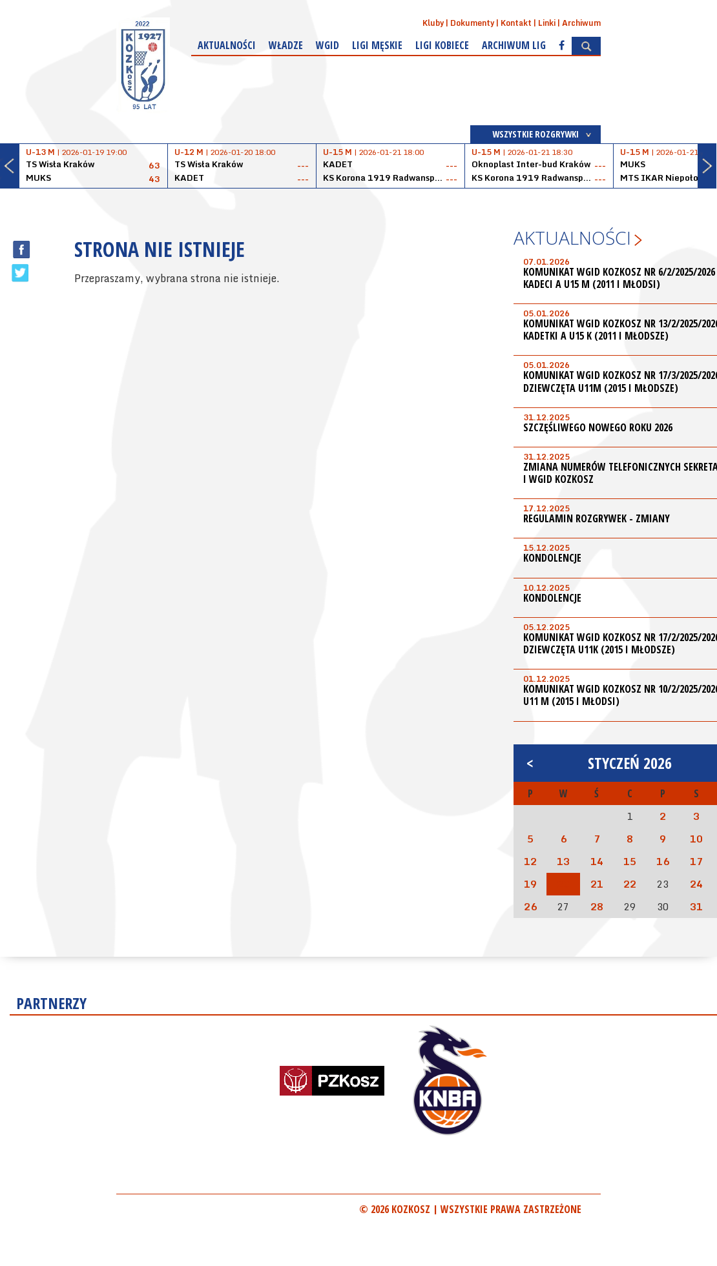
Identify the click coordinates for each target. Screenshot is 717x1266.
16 (662, 861)
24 (696, 884)
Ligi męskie (377, 45)
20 (563, 884)
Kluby (433, 23)
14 (596, 861)
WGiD (327, 45)
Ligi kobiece (442, 45)
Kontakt (516, 23)
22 (629, 884)
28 (596, 906)
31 (696, 906)
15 (629, 861)
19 (530, 884)
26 (530, 906)
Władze (286, 45)
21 (596, 884)
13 (563, 861)
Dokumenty (472, 23)
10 (696, 838)
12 (530, 861)
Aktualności (227, 45)
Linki (547, 23)
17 (696, 861)
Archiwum (581, 23)
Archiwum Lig (514, 45)
